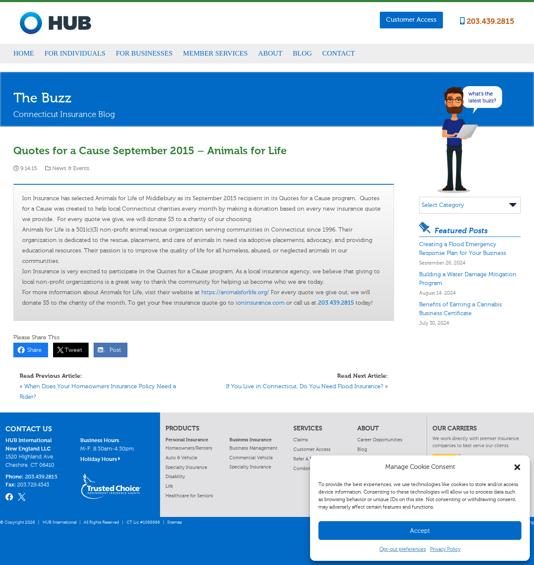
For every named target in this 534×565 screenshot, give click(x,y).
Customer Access (411, 19)
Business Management (253, 448)
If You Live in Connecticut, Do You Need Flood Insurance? (304, 386)
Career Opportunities (379, 440)
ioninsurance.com (260, 302)
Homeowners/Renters (188, 448)
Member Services (215, 53)
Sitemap (174, 522)
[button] (517, 467)
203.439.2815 (487, 21)
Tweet (71, 350)
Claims (300, 440)
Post (113, 350)
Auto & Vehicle (181, 458)
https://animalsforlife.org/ (235, 292)
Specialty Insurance (186, 467)
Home (23, 53)
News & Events (70, 168)
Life (169, 486)
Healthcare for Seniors (189, 496)
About (270, 53)
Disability (175, 476)
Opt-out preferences (402, 549)
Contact (338, 53)
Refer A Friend (308, 459)
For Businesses (144, 53)
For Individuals (74, 53)
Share (33, 350)
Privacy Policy (445, 549)
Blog (302, 53)
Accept (420, 530)
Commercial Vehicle (251, 458)
